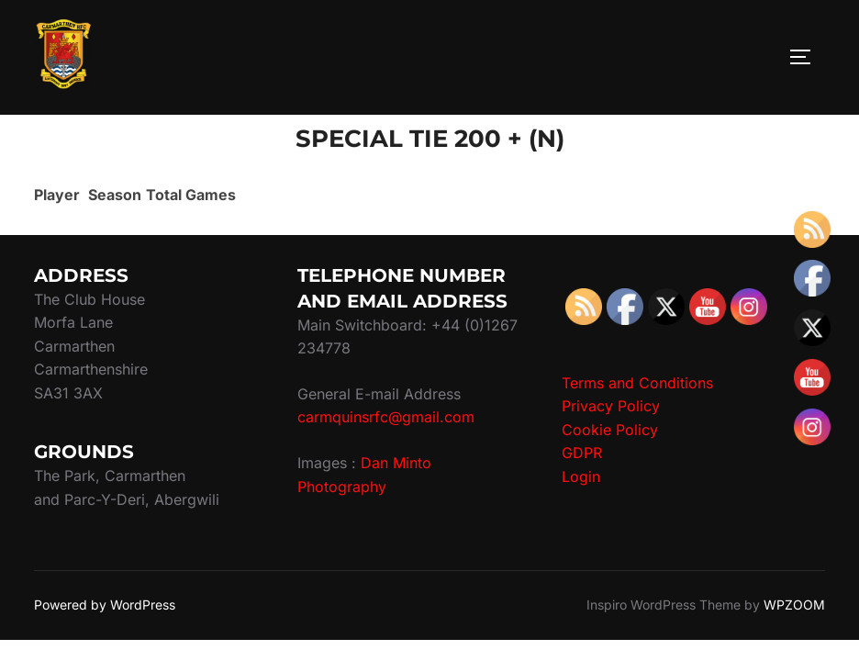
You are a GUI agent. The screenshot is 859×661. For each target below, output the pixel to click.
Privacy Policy (611, 406)
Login (581, 476)
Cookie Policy (610, 429)
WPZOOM (794, 604)
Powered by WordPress (104, 604)
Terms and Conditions (637, 383)
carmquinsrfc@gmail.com (385, 417)
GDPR (582, 452)
